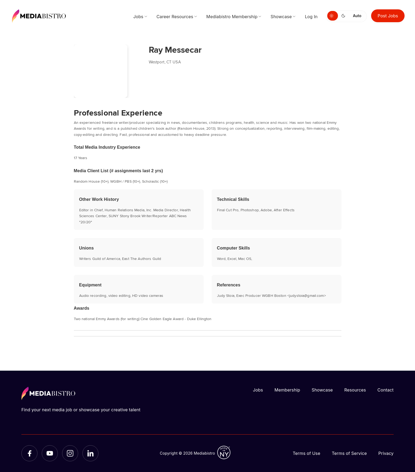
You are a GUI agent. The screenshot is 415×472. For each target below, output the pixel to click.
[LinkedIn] (90, 453)
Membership (287, 390)
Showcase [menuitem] (281, 16)
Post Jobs (388, 15)
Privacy (386, 453)
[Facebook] (29, 453)
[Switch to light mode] (332, 16)
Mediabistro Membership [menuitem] (231, 16)
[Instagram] (70, 453)
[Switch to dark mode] (344, 16)
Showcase (322, 390)
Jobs (258, 390)
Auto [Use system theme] (357, 15)
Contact (386, 390)
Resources (355, 390)
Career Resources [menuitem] (175, 16)
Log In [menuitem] (311, 16)
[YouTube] (50, 453)
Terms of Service (349, 453)
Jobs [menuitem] (138, 16)
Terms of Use (306, 453)
